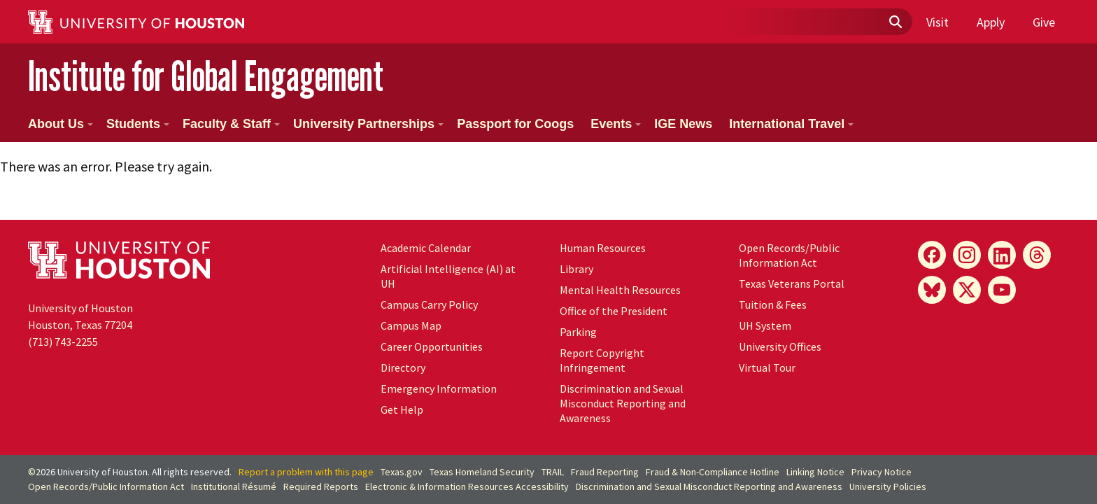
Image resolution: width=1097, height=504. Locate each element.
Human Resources (603, 248)
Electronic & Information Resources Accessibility (467, 486)
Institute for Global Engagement (205, 76)
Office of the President (613, 311)
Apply (991, 22)
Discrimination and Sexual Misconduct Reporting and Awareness (623, 403)
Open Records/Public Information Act (789, 255)
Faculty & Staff (231, 124)
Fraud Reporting (605, 471)
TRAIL (553, 471)
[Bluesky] (932, 290)
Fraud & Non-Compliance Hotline (712, 471)
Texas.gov (402, 471)
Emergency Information (439, 389)
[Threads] (1037, 255)
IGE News (683, 124)
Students (137, 124)
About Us (60, 124)
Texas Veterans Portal (791, 283)
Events (615, 124)
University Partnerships (368, 124)
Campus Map (411, 325)
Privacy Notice (881, 471)
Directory (403, 367)
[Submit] (894, 22)
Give (1044, 22)
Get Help (402, 409)
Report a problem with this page (306, 471)
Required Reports (320, 486)
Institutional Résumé (233, 486)
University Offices (780, 347)
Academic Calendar (426, 248)
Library (576, 269)
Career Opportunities (432, 347)
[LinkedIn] (1002, 255)
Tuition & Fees (773, 305)
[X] (967, 290)
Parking (578, 332)
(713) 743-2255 (63, 342)
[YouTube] (1002, 290)
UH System (765, 325)
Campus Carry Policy (429, 305)
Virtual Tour (767, 367)
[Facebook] (932, 255)
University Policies (887, 486)
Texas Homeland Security (482, 471)
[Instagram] (967, 255)
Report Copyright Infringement (602, 360)
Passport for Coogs (515, 124)
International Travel (791, 124)
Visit (937, 22)
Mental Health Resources (620, 290)
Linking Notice (815, 471)
